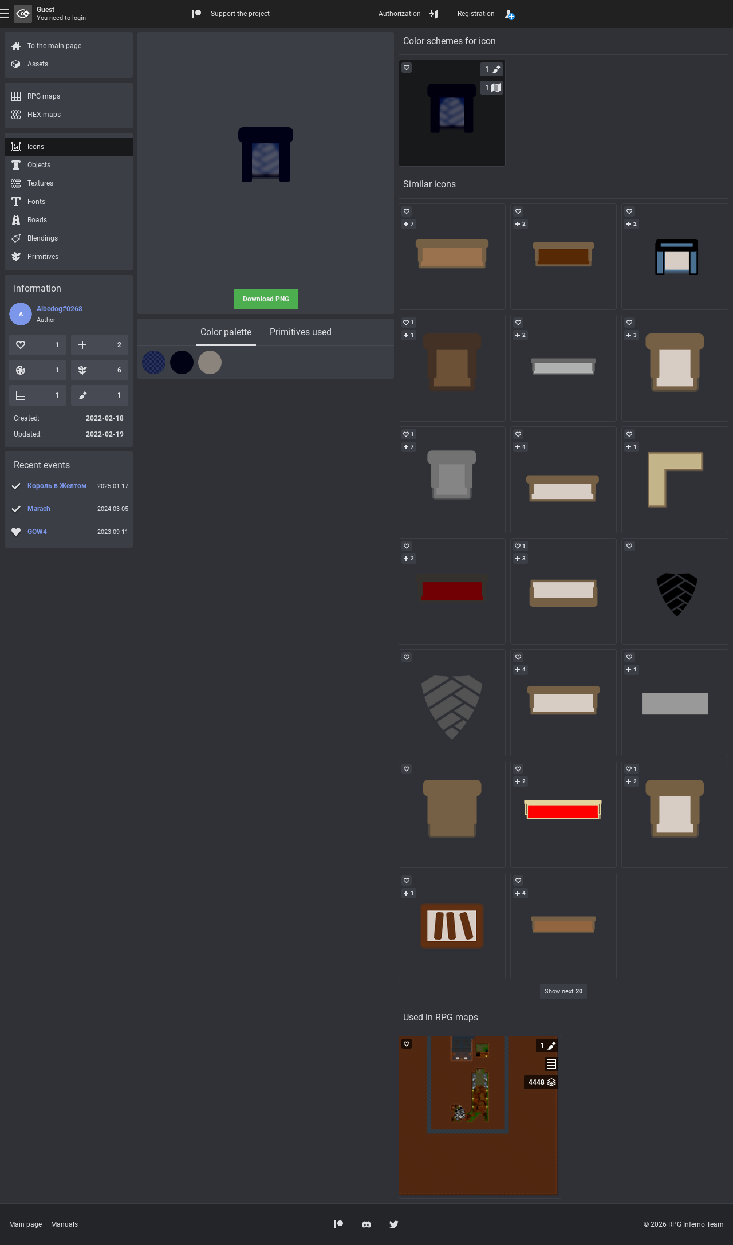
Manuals (64, 1224)
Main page (25, 1224)
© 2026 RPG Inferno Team (684, 1224)
